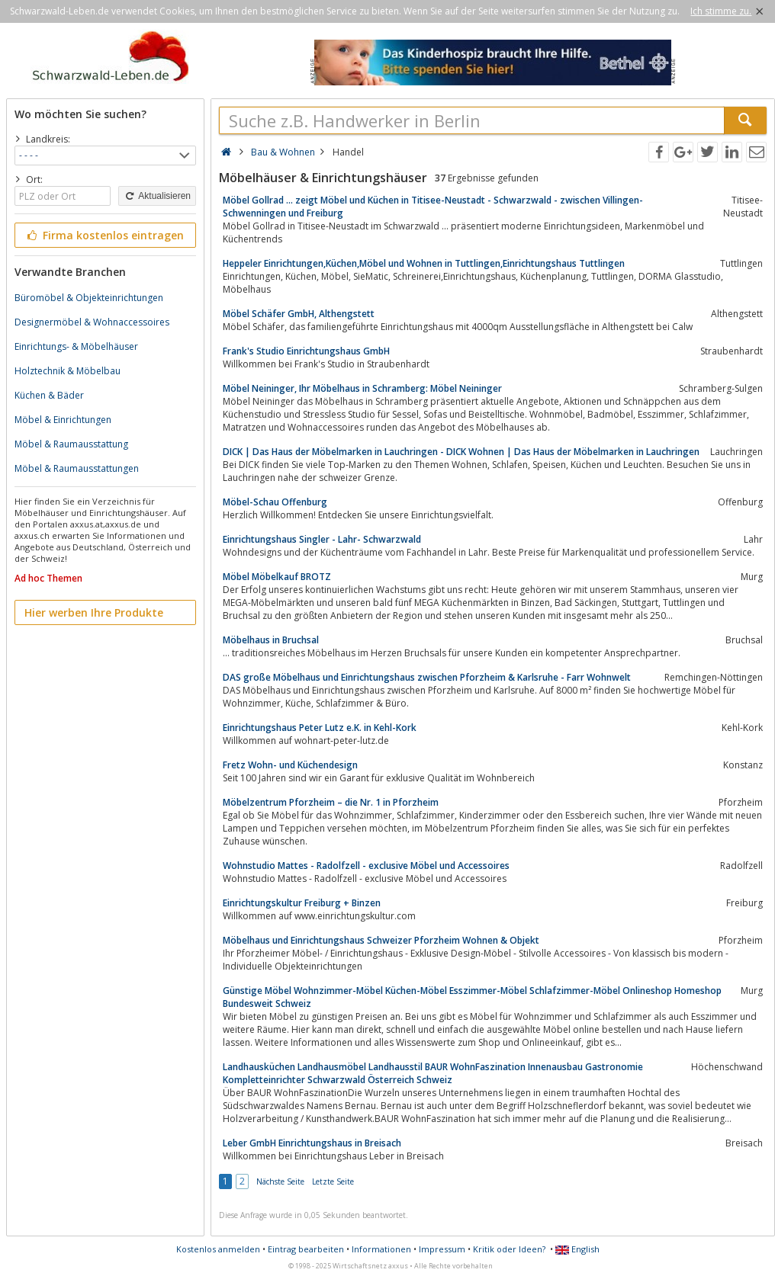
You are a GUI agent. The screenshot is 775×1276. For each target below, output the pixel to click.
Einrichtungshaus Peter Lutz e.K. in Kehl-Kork (319, 727)
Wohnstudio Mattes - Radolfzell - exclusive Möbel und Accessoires (366, 865)
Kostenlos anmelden (218, 1249)
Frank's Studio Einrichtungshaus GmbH (306, 351)
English (577, 1249)
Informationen (381, 1249)
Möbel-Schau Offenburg (275, 501)
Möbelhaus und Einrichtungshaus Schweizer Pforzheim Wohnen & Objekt (381, 940)
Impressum (442, 1249)
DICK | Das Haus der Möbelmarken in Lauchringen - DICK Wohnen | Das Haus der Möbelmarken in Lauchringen (461, 451)
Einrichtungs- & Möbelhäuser (76, 346)
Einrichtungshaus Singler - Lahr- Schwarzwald (322, 539)
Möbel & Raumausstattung (71, 444)
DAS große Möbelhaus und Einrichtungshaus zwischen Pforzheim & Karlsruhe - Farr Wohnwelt (427, 677)
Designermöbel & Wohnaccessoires (91, 322)
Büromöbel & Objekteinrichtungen (88, 297)
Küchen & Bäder (49, 395)
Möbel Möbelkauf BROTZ (277, 576)
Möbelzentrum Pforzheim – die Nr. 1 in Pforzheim (331, 802)
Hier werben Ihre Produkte (93, 612)
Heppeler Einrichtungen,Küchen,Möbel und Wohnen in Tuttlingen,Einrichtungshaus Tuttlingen (424, 263)
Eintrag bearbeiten (306, 1249)
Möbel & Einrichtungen (62, 419)
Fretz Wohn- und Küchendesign (290, 764)
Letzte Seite (333, 1181)
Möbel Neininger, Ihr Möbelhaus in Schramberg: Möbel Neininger (362, 388)
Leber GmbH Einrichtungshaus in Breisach (312, 1143)
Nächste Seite (280, 1181)
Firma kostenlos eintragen (104, 235)
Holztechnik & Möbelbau (67, 370)
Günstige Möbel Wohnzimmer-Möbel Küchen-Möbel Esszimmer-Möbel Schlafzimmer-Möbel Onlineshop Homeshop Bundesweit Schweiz (472, 997)
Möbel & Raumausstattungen (76, 468)
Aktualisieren (157, 196)
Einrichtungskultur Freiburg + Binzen (302, 902)
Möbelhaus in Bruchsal (271, 639)
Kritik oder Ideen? (509, 1249)
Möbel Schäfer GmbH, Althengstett (299, 313)
